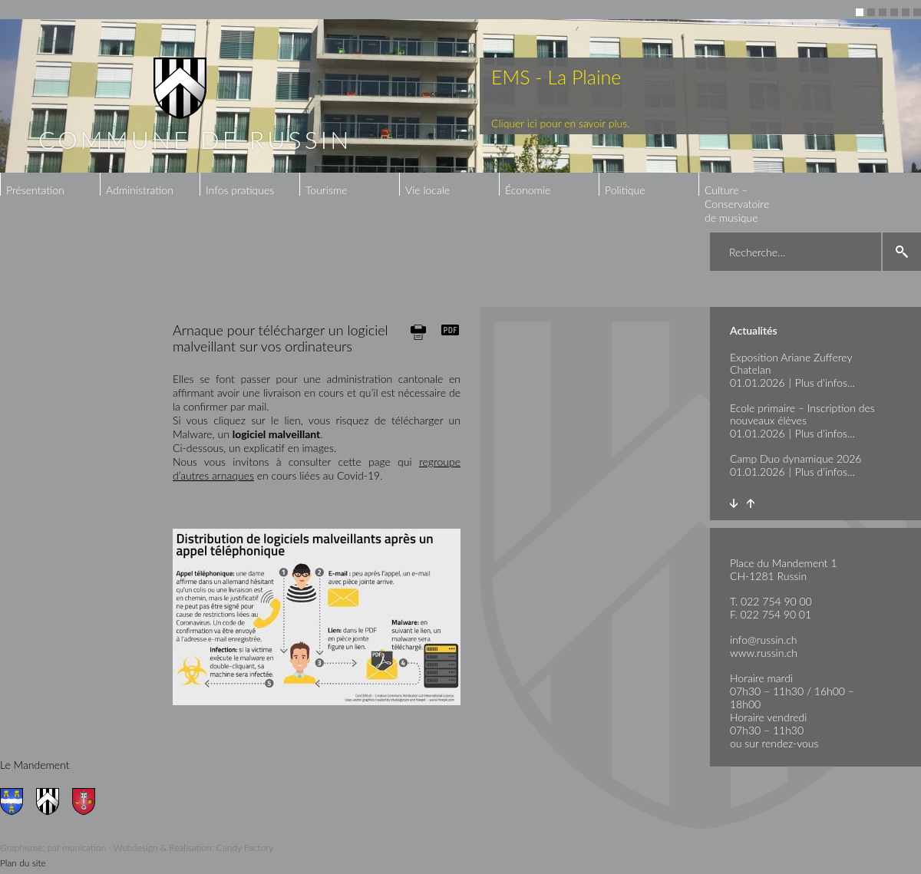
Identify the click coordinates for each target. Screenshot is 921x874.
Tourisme (326, 189)
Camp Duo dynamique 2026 (795, 458)
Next (733, 503)
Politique (625, 189)
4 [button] (894, 12)
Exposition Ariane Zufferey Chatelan (791, 363)
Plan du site (23, 863)
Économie (527, 189)
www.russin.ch (763, 652)
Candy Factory (245, 847)
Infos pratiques (240, 189)
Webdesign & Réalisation (163, 847)
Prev (750, 503)
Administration (139, 189)
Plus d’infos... (825, 382)
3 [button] (882, 12)
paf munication (77, 847)
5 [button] (905, 12)
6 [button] (917, 12)
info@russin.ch (763, 639)
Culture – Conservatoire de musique (737, 203)
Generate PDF (450, 330)
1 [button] (859, 12)
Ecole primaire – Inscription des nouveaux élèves (802, 414)
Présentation (35, 189)
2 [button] (871, 12)
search (902, 252)
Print (418, 332)
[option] (460, 96)
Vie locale (427, 189)
